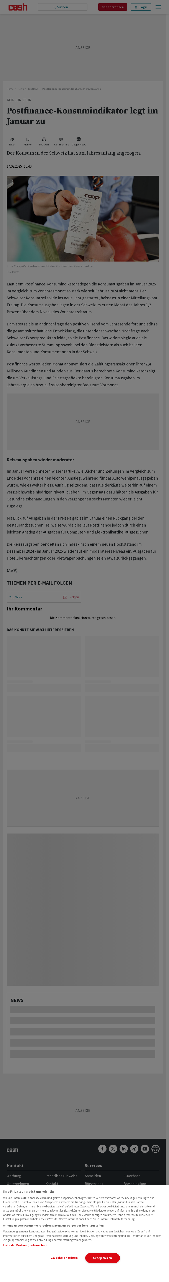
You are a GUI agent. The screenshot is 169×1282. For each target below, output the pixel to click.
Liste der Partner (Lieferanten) (25, 1245)
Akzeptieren (102, 1258)
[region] (84, 1233)
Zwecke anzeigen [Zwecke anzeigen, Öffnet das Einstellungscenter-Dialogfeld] (64, 1258)
